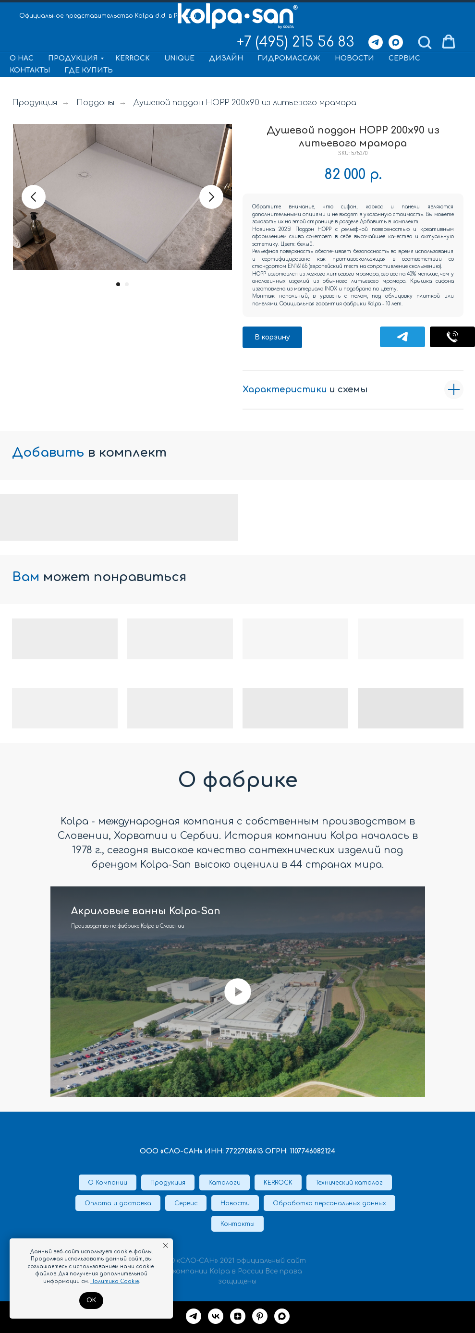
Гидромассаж (288, 58)
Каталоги (224, 1182)
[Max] (396, 42)
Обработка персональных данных (329, 1203)
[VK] (215, 1316)
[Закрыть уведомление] (166, 1245)
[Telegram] (375, 42)
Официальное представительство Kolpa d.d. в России (107, 15)
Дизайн (226, 58)
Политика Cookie (114, 1281)
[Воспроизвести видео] (237, 991)
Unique (179, 58)
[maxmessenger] (282, 1316)
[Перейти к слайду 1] (118, 284)
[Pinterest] (260, 1316)
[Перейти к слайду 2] (127, 284)
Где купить (88, 70)
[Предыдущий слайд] (34, 197)
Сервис (404, 58)
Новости (354, 58)
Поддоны (95, 102)
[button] (424, 42)
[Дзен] (237, 1316)
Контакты (30, 70)
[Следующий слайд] (211, 197)
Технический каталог (349, 1182)
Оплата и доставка (118, 1203)
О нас (22, 58)
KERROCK (132, 58)
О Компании (107, 1182)
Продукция (73, 58)
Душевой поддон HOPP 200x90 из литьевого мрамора (245, 102)
